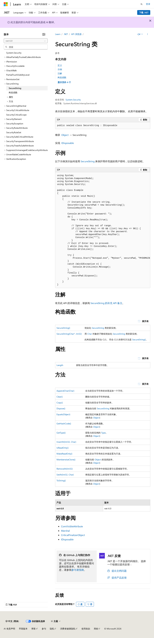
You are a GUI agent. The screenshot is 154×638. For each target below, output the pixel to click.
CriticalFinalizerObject (73, 535)
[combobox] (26, 40)
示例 (60, 69)
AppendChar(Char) (65, 390)
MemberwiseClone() (66, 459)
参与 (44, 628)
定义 (60, 65)
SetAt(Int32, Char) (65, 474)
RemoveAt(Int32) (65, 468)
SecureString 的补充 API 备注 (106, 303)
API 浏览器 (76, 34)
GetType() (61, 432)
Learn (57, 34)
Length (60, 365)
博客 (33, 628)
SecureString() (63, 327)
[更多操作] (147, 34)
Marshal (65, 530)
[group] (102, 230)
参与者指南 (77, 569)
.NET (66, 34)
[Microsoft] (6, 4)
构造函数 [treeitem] (13, 92)
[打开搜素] (141, 4)
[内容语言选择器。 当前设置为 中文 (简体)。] (12, 621)
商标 (96, 628)
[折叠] (44, 34)
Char (89, 333)
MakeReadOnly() (64, 453)
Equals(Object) (63, 414)
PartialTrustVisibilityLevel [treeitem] (17, 74)
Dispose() (61, 408)
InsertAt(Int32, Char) (66, 441)
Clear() (60, 396)
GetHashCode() (64, 423)
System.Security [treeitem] (13, 52)
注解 (60, 73)
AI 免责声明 (9, 628)
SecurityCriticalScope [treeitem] (16, 114)
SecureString (88, 161)
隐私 (52, 628)
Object (65, 134)
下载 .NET (144, 12)
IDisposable (67, 143)
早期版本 (23, 628)
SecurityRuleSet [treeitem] (13, 132)
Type (103, 432)
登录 (148, 3)
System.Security (73, 99)
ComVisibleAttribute (72, 526)
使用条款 (85, 628)
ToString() (61, 480)
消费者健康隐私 (67, 628)
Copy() (60, 402)
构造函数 (62, 77)
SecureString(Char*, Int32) (69, 333)
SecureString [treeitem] (15, 88)
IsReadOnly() (63, 447)
